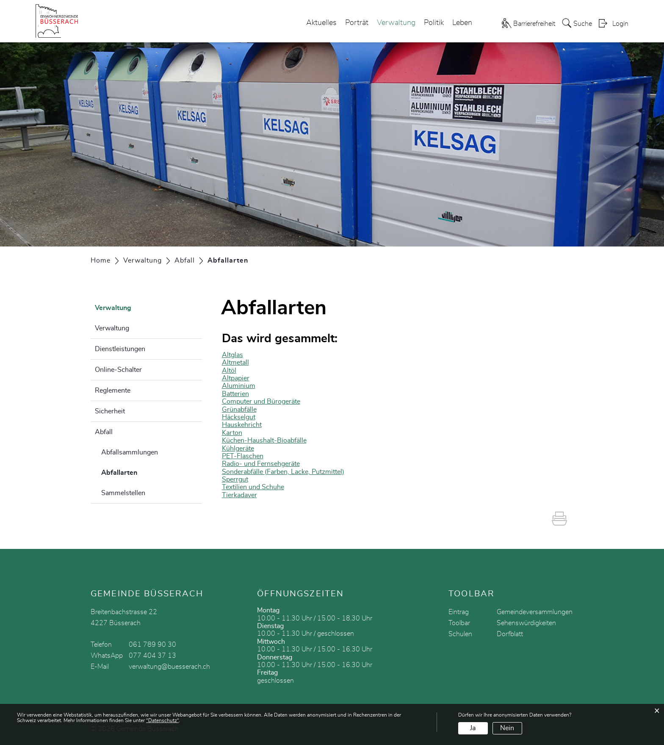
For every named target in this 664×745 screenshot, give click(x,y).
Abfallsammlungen (129, 452)
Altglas (232, 355)
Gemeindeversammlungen (535, 612)
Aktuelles (321, 23)
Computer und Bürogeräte (261, 401)
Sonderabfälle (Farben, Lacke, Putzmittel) (283, 471)
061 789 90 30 (152, 644)
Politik (434, 23)
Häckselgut (238, 417)
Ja (473, 728)
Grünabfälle (239, 409)
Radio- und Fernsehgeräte (261, 463)
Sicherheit (110, 411)
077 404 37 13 (152, 655)
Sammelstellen (123, 493)
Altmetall (235, 362)
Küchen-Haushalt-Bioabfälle (264, 440)
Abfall (104, 432)
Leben (462, 23)
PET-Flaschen (242, 456)
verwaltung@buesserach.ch (169, 666)
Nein (507, 728)
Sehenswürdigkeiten (526, 623)
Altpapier (235, 378)
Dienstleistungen (120, 349)
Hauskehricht (242, 424)
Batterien (235, 394)
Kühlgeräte (238, 448)
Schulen (460, 634)
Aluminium (238, 385)
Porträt (356, 23)
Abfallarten (140, 471)
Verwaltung (396, 23)
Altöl (229, 370)
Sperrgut (235, 479)
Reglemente (112, 390)
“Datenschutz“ (162, 720)
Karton (232, 432)
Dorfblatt (510, 634)
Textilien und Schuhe (253, 487)
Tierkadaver (239, 495)
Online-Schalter (118, 369)
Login (620, 23)
